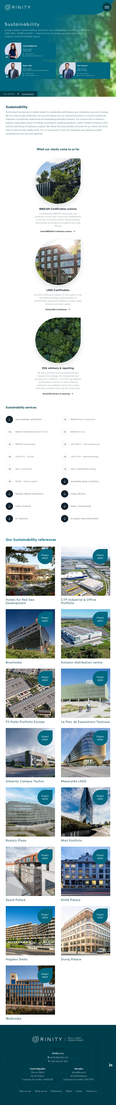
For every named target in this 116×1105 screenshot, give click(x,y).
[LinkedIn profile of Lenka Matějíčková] (7, 57)
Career (79, 1091)
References (56, 1091)
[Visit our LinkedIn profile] (110, 1064)
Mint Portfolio (71, 840)
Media (69, 1091)
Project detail (44, 556)
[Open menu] (106, 7)
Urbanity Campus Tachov (25, 781)
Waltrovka (13, 1018)
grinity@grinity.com (59, 1057)
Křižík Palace (71, 900)
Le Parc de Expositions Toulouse (85, 722)
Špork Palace (16, 900)
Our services (8, 94)
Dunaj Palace (71, 959)
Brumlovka (14, 662)
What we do (41, 1091)
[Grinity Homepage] (19, 7)
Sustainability (28, 94)
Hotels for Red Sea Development (20, 601)
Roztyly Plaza (16, 840)
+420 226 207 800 (59, 1061)
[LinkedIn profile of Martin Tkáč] (7, 76)
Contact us (91, 1091)
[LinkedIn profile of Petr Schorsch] (61, 76)
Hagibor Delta (16, 959)
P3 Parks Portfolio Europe (25, 722)
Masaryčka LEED (74, 781)
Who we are (25, 1091)
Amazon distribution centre (82, 662)
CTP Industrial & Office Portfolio (78, 601)
